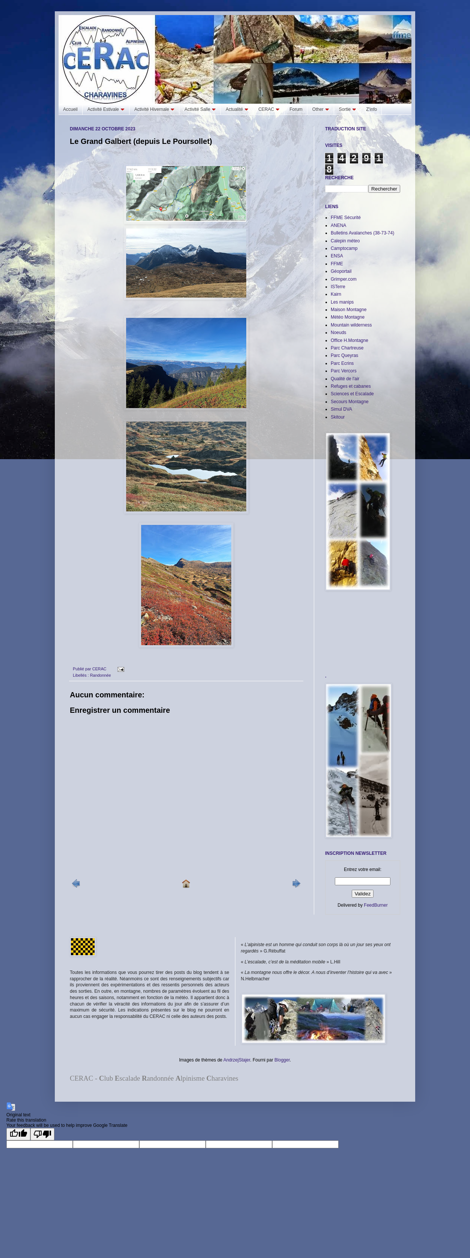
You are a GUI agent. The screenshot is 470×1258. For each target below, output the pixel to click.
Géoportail (341, 271)
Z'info (371, 109)
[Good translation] (18, 1134)
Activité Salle (200, 109)
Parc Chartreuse (347, 348)
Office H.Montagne (349, 340)
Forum (296, 109)
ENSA (337, 256)
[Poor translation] (42, 1134)
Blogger (282, 1060)
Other (320, 109)
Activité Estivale (106, 109)
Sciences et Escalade (352, 393)
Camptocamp (344, 248)
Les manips (342, 302)
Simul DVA (341, 409)
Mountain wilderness (351, 325)
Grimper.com (344, 279)
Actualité (237, 109)
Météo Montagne (348, 317)
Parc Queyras (344, 355)
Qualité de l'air (345, 378)
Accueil (70, 109)
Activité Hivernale (154, 109)
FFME (337, 263)
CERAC (269, 109)
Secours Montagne (350, 401)
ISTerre (338, 286)
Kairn (336, 294)
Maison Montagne (348, 309)
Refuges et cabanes (351, 386)
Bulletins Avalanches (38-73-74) (362, 233)
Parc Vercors (344, 370)
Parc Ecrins (342, 363)
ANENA (338, 225)
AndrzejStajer (236, 1060)
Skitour (338, 417)
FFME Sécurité (346, 217)
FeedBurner (375, 905)
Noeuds (338, 332)
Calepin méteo (345, 240)
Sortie (347, 109)
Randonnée (100, 675)
